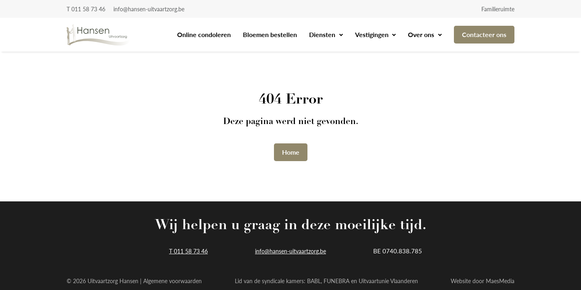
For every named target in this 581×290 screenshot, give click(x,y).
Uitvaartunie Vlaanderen (388, 281)
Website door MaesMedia (482, 281)
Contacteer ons (484, 34)
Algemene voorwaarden (172, 281)
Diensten (323, 34)
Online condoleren (204, 34)
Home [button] (290, 152)
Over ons (422, 34)
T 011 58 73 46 (86, 9)
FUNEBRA (336, 281)
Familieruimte (497, 9)
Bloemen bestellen (270, 34)
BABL (314, 281)
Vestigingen (372, 34)
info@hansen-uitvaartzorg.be (148, 9)
